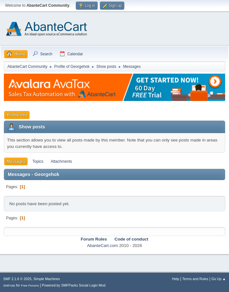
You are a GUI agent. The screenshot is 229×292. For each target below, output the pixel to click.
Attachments (61, 161)
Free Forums (30, 285)
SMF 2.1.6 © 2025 (17, 279)
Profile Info (17, 115)
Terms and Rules (195, 279)
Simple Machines (46, 279)
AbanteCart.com (102, 245)
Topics (37, 161)
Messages (16, 161)
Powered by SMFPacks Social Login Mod (74, 285)
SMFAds (9, 285)
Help (175, 279)
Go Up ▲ (218, 279)
